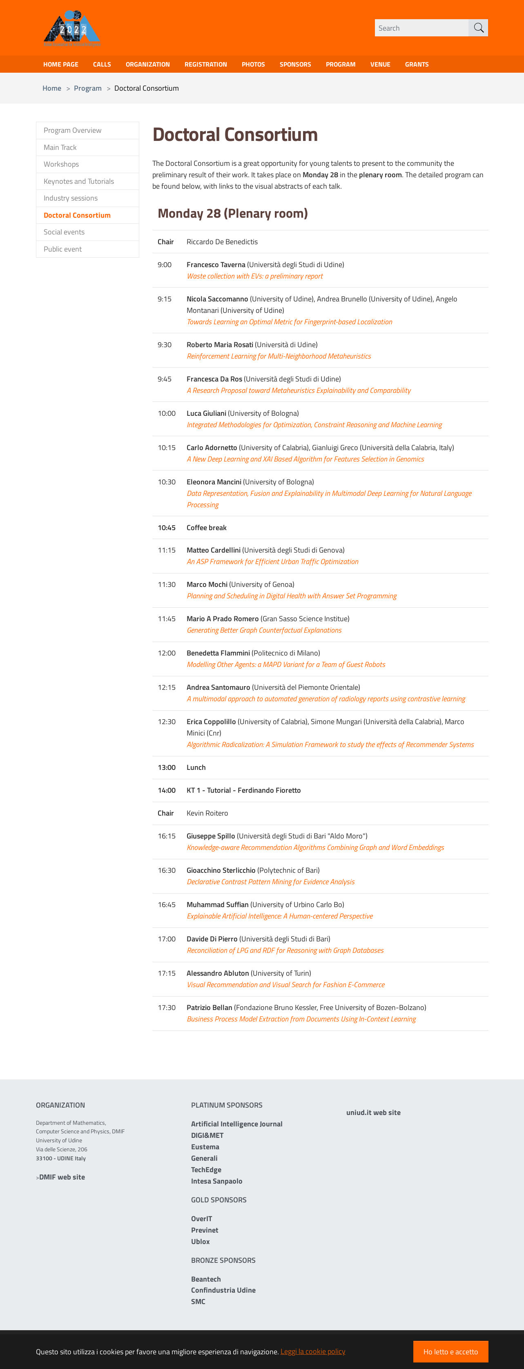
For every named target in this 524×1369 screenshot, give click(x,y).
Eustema (205, 1149)
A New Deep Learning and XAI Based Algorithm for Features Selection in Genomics (305, 461)
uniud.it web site (373, 1146)
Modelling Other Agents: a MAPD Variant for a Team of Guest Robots (286, 666)
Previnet (205, 1232)
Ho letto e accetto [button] (451, 1351)
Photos (270, 65)
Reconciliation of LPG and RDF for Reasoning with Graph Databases (285, 952)
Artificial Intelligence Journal (237, 1126)
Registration (219, 65)
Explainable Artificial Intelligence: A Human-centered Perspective (279, 918)
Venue (409, 65)
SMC (198, 1303)
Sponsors (317, 65)
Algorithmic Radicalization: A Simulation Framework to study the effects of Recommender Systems (330, 746)
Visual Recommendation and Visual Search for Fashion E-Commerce (285, 986)
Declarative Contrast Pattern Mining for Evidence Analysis (271, 884)
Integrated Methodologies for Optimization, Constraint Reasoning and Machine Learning (314, 427)
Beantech (206, 1281)
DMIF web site (62, 1179)
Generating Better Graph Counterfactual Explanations (264, 632)
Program (366, 65)
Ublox (200, 1243)
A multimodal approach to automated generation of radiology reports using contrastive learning (326, 701)
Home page (63, 65)
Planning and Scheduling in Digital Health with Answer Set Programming (291, 598)
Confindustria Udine (223, 1292)
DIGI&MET (207, 1137)
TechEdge (206, 1171)
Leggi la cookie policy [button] (313, 1351)
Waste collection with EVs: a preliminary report (255, 278)
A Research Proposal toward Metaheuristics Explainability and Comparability (298, 392)
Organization (156, 65)
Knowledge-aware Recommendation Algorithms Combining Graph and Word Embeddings (315, 849)
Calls (107, 65)
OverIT (201, 1220)
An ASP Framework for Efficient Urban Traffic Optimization (272, 563)
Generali (204, 1160)
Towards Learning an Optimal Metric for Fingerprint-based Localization (289, 324)
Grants (448, 65)
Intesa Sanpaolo (217, 1183)
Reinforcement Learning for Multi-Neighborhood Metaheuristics (279, 358)
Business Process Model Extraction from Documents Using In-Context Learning (301, 1021)
